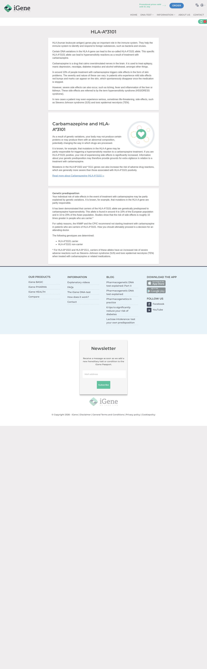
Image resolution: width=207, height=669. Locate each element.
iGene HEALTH (36, 291)
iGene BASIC (35, 282)
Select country (204, 5)
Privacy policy (133, 414)
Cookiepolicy (148, 414)
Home (133, 15)
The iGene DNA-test (79, 292)
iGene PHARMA (37, 287)
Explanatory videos (78, 282)
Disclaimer (85, 414)
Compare (33, 296)
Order (176, 5)
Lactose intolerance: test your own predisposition (120, 321)
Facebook (158, 304)
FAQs (70, 287)
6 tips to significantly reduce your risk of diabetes (118, 311)
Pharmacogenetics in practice (119, 301)
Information (165, 15)
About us (184, 15)
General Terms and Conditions (108, 414)
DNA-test (146, 15)
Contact (198, 15)
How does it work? (78, 297)
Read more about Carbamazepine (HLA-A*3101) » (78, 176)
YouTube (158, 309)
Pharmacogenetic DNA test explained (120, 292)
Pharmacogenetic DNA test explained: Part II (120, 284)
